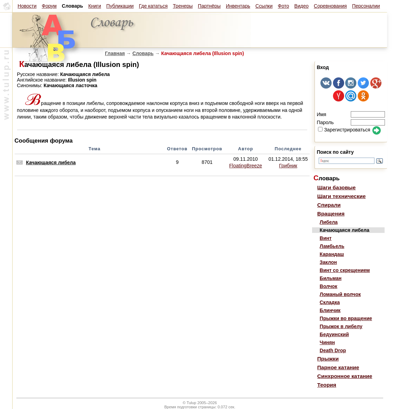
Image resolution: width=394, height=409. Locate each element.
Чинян (327, 342)
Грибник (288, 165)
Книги (94, 6)
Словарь (143, 53)
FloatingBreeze (245, 165)
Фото (283, 6)
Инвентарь (238, 6)
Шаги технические (341, 196)
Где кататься (153, 6)
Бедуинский (334, 334)
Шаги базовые (336, 187)
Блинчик (330, 310)
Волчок (329, 286)
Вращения (330, 214)
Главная (115, 53)
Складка (330, 302)
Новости (27, 6)
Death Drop (333, 350)
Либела (329, 222)
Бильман (331, 278)
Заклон (328, 262)
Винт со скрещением (345, 270)
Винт (326, 238)
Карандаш (332, 254)
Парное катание (338, 367)
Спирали (329, 205)
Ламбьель (332, 246)
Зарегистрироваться (344, 129)
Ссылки (264, 6)
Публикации (120, 6)
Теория (326, 385)
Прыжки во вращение (346, 318)
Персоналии (366, 6)
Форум (49, 6)
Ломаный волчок (340, 294)
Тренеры (183, 6)
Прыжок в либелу (341, 326)
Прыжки (328, 359)
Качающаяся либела (51, 162)
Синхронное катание (344, 376)
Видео (301, 6)
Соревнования (330, 6)
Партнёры (209, 6)
